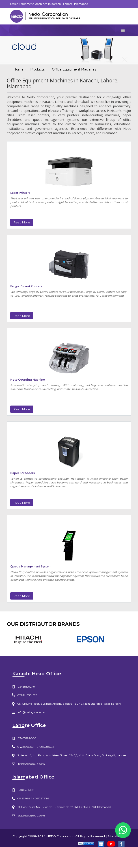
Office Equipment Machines (74, 69)
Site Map (114, 836)
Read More (22, 222)
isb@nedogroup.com (31, 815)
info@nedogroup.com (31, 712)
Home (18, 69)
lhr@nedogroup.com (31, 763)
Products (37, 69)
